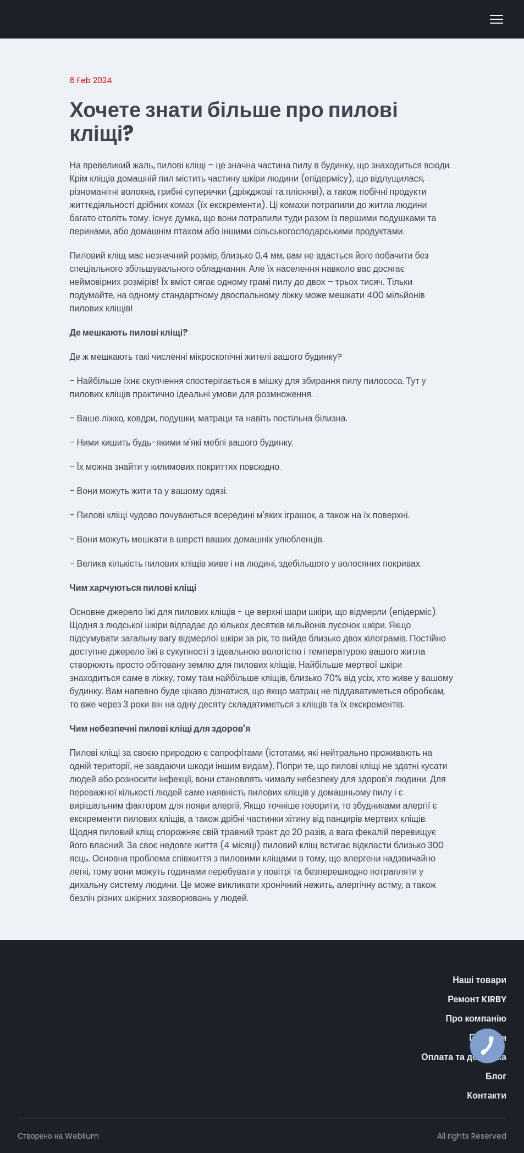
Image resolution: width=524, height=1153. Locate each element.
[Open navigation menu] (497, 19)
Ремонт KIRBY (477, 999)
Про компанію (475, 1018)
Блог (496, 1076)
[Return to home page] (51, 987)
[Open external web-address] (63, 19)
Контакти (486, 1095)
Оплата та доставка (463, 1057)
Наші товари (479, 980)
